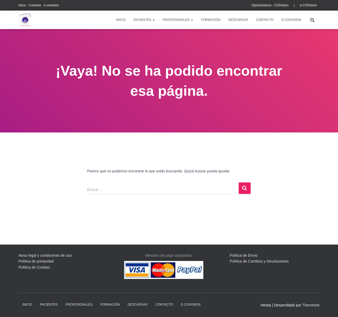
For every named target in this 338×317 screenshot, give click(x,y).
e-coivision (51, 5)
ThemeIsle (311, 305)
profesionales (178, 20)
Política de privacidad (36, 261)
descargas (238, 20)
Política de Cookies (34, 267)
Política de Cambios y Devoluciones (259, 261)
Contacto (35, 5)
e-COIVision (308, 5)
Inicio (22, 5)
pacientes (144, 20)
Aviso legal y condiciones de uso (45, 255)
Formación (210, 20)
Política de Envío (243, 255)
